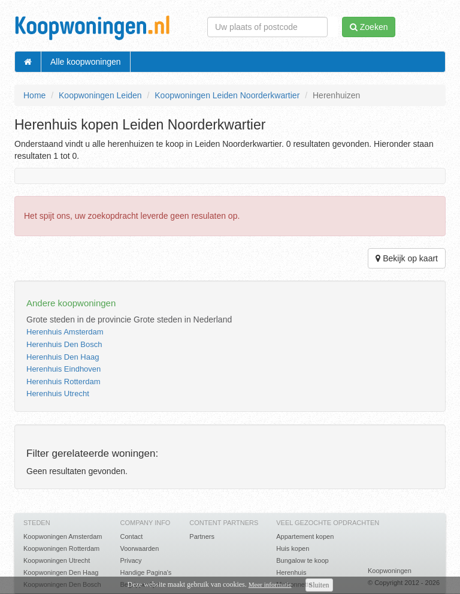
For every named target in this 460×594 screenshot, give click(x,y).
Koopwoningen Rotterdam (61, 548)
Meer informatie (270, 584)
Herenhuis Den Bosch (64, 344)
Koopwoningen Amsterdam (62, 536)
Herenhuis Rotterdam (63, 381)
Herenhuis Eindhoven (63, 368)
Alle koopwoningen (85, 62)
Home (34, 95)
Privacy (130, 560)
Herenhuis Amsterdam (65, 331)
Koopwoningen (389, 570)
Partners (201, 536)
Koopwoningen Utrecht (56, 560)
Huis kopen (292, 548)
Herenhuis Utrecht (57, 393)
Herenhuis (291, 572)
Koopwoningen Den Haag (60, 572)
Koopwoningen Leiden (100, 95)
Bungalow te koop (302, 560)
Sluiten (319, 585)
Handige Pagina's (145, 572)
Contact (131, 536)
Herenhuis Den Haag (62, 356)
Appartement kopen (305, 536)
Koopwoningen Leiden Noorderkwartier (227, 95)
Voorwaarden (139, 548)
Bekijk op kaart (407, 258)
